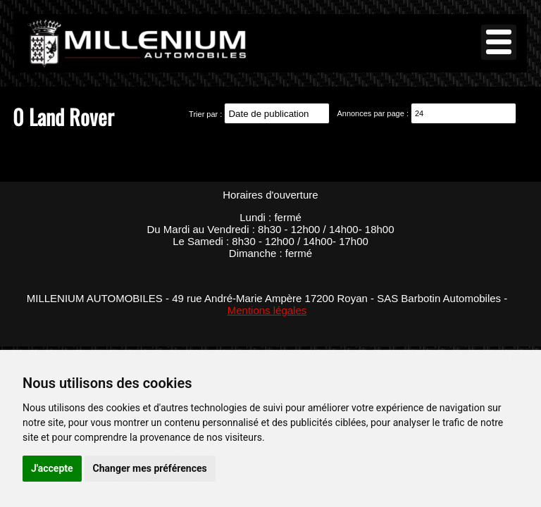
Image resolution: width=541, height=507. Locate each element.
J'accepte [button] (52, 468)
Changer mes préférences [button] (150, 468)
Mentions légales (267, 310)
